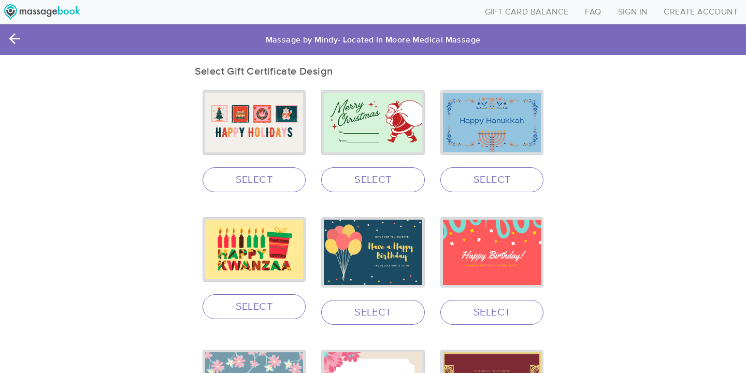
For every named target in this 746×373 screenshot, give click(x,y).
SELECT (254, 180)
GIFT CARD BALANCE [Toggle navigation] (527, 12)
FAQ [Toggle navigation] (593, 12)
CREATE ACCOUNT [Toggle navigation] (701, 12)
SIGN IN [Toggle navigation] (633, 12)
